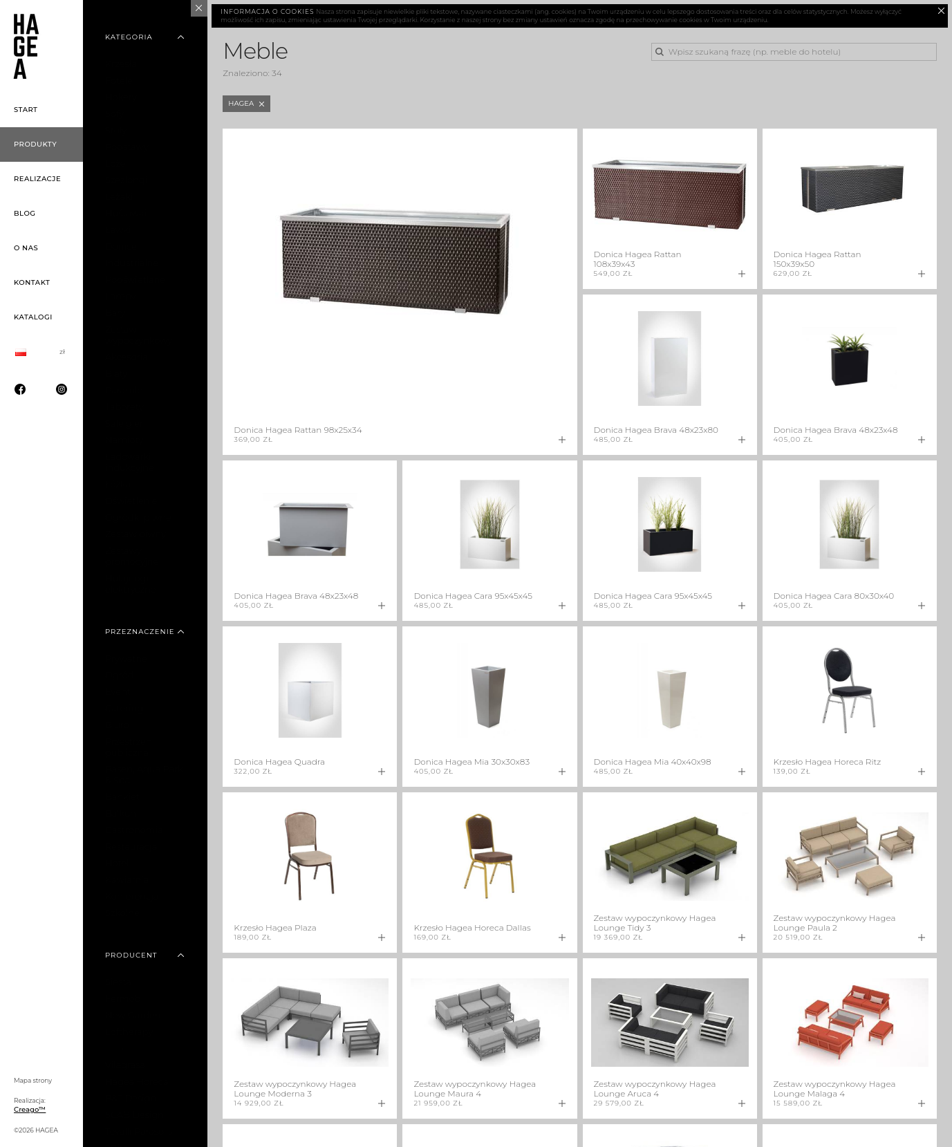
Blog (25, 213)
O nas (26, 247)
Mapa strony (33, 1080)
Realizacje (37, 178)
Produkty (35, 144)
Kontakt (32, 282)
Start (26, 109)
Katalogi (33, 317)
